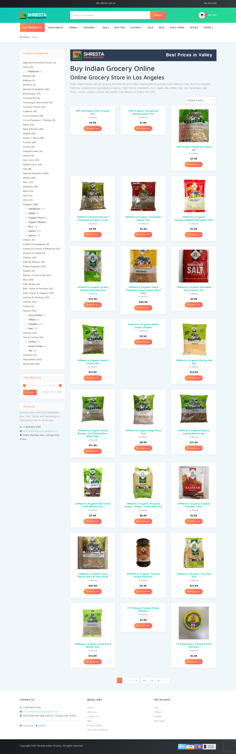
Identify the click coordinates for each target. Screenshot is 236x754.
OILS (150, 27)
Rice (30, 226)
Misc (25, 182)
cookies (91, 91)
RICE (161, 27)
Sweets (27, 332)
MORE (207, 27)
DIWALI (73, 27)
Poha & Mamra (31, 261)
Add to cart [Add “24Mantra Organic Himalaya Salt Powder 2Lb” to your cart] (194, 304)
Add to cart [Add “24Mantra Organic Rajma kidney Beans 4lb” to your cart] (194, 448)
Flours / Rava (31, 137)
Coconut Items (31, 106)
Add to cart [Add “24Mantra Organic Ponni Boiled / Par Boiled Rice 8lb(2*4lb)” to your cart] (92, 451)
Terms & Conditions (97, 729)
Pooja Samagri (31, 266)
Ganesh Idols (30, 151)
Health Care (30, 164)
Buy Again (159, 720)
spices (117, 87)
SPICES (194, 27)
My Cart (207, 15)
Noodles (28, 186)
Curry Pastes (30, 115)
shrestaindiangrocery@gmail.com (40, 431)
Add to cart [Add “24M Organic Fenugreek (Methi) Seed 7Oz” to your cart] (143, 128)
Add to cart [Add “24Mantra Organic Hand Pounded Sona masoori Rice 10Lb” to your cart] (143, 307)
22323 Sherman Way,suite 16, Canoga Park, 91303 (48, 715)
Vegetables (29, 359)
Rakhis (27, 270)
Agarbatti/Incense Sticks (37, 62)
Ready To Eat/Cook (34, 275)
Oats (26, 195)
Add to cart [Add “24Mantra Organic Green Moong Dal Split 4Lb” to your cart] (92, 304)
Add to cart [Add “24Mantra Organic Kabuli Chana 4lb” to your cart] (92, 378)
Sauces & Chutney (33, 297)
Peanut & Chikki (32, 253)
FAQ (89, 720)
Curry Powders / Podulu (37, 120)
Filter (30, 392)
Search (158, 15)
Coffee (32, 341)
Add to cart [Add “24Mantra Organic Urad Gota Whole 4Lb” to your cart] (92, 661)
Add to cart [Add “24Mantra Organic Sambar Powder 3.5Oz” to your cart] (194, 521)
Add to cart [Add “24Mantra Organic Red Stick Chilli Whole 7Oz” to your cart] (92, 521)
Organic (27, 204)
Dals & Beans (30, 129)
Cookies (27, 111)
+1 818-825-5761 (30, 426)
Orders (158, 712)
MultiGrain (33, 71)
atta (167, 87)
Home (90, 707)
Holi (25, 168)
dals (204, 87)
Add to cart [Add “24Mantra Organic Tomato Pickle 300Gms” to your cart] (143, 591)
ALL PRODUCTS (32, 27)
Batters (27, 84)
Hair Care (28, 160)
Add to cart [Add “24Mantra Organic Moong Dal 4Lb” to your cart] (194, 378)
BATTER (120, 27)
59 (151, 680)
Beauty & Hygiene (33, 89)
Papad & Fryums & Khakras (39, 248)
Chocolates (29, 98)
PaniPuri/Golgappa (34, 244)
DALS (105, 27)
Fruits (26, 146)
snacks (32, 230)
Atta (25, 67)
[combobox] (200, 100)
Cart (156, 707)
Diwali (26, 133)
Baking (27, 75)
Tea (30, 350)
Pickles (27, 257)
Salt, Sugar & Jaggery (36, 292)
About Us (92, 712)
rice (153, 87)
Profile (158, 716)
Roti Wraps (29, 284)
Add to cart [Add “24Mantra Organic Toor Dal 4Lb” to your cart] (194, 591)
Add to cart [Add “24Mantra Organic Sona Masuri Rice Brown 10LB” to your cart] (92, 591)
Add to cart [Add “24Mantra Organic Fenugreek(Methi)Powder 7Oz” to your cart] (194, 234)
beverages (195, 87)
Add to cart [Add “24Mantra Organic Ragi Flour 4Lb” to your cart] (143, 448)
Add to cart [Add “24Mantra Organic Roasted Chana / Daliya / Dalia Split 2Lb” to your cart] (143, 521)
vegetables (143, 87)
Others (27, 239)
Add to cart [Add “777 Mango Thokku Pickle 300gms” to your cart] (143, 625)
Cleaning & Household (36, 102)
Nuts (26, 191)
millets (31, 213)
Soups (26, 306)
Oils (25, 199)
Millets (27, 177)
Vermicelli (29, 363)
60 (159, 680)
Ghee (26, 155)
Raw (30, 328)
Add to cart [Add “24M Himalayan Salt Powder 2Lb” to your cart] (92, 128)
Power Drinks (35, 346)
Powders (33, 324)
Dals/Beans (34, 208)
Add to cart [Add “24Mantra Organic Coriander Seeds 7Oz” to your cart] (143, 234)
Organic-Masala (36, 222)
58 (144, 680)
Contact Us (93, 716)
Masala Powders (32, 173)
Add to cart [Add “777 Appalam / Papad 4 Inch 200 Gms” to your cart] (194, 661)
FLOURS (135, 27)
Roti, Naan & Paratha (35, 288)
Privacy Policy (94, 725)
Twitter (40, 725)
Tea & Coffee (30, 337)
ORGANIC (89, 27)
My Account (210, 3)
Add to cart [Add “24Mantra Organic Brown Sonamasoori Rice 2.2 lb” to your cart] (92, 234)
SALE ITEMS (177, 27)
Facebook (26, 725)
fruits (131, 87)
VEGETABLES (55, 27)
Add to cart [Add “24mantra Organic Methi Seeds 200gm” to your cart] (143, 342)
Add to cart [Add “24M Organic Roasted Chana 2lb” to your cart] (194, 164)
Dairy (26, 124)
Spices (32, 235)
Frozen (27, 142)
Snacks (27, 301)
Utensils (28, 355)
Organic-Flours (36, 217)
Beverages (29, 93)
